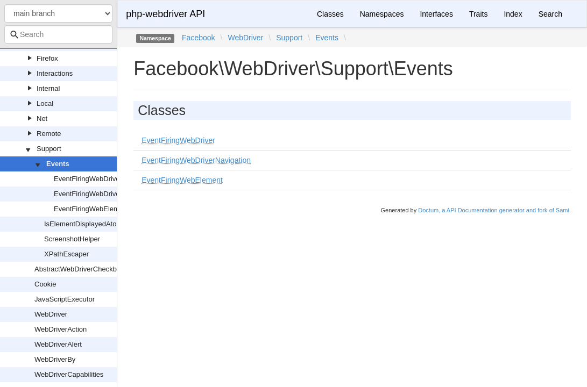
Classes (330, 14)
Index (513, 14)
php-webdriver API (165, 14)
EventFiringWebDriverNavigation (104, 194)
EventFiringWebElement (91, 209)
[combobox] (58, 34)
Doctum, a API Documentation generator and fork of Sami (493, 210)
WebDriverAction (60, 329)
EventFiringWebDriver (88, 179)
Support (49, 149)
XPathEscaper (66, 254)
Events (57, 164)
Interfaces (436, 14)
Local (45, 103)
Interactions (55, 73)
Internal (48, 88)
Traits (478, 14)
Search (550, 14)
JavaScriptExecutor (64, 299)
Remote (49, 134)
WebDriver (50, 314)
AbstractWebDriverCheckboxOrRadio (92, 269)
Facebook (198, 37)
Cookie (45, 284)
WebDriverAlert (58, 344)
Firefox (47, 58)
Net (42, 118)
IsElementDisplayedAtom (83, 224)
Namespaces (382, 14)
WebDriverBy (54, 359)
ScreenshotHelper (72, 239)
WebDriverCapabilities (68, 374)
